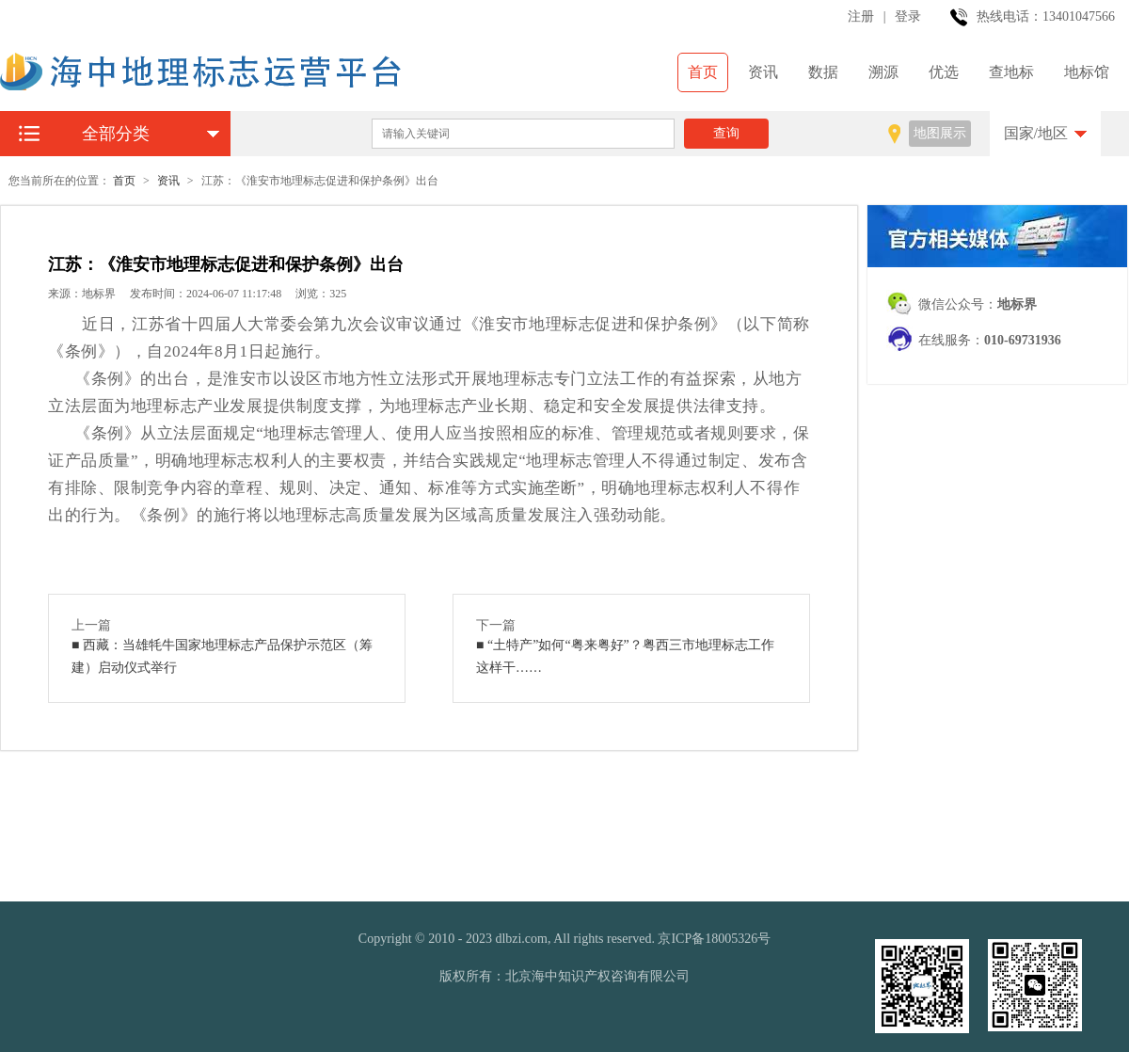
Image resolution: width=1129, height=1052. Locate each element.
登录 (908, 16)
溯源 (883, 72)
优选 (944, 72)
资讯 (763, 72)
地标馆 (1086, 72)
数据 (823, 72)
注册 (861, 16)
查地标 (1011, 72)
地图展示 (940, 133)
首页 (703, 72)
